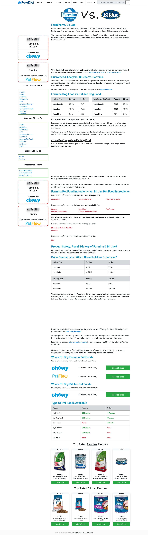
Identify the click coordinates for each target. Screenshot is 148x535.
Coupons (58, 2)
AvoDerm (23, 114)
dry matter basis (106, 89)
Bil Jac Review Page (114, 72)
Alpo (21, 102)
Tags (81, 2)
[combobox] (111, 2)
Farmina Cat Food (25, 173)
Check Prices (118, 368)
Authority (23, 111)
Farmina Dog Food (25, 170)
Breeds (49, 2)
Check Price (60, 482)
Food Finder (91, 2)
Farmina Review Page (96, 72)
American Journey (26, 104)
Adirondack (24, 99)
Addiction (23, 97)
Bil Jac (21, 157)
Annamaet (23, 106)
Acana (22, 94)
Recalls (67, 2)
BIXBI (21, 146)
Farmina (22, 159)
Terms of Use (58, 532)
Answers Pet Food (26, 109)
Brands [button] (39, 2)
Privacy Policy (67, 532)
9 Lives (22, 92)
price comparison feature (78, 342)
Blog (75, 2)
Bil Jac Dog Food (25, 175)
